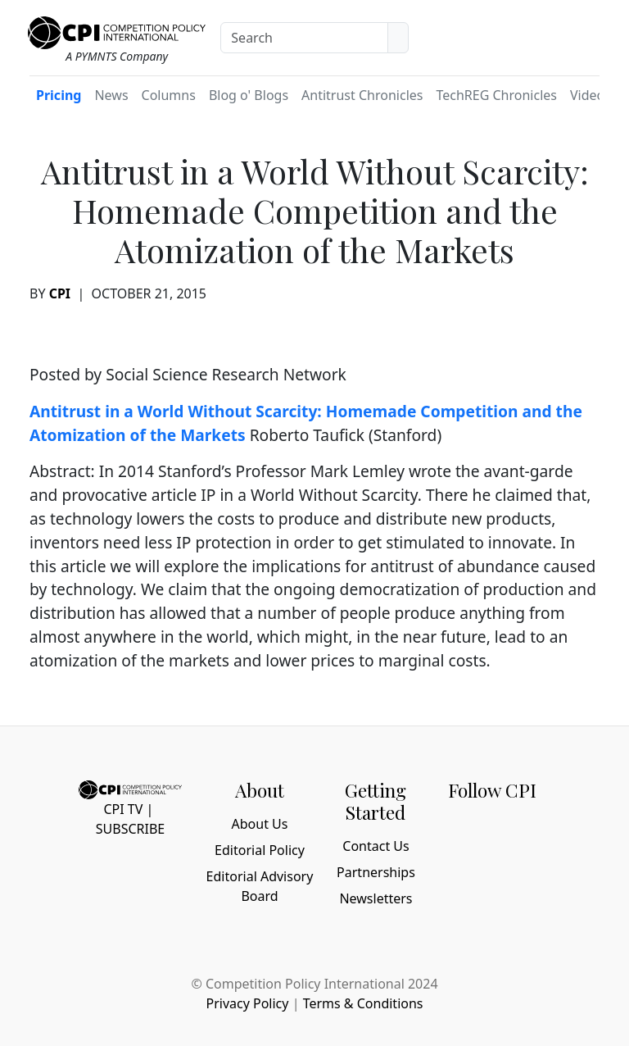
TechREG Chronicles (496, 95)
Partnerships (376, 872)
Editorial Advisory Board (260, 886)
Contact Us (375, 846)
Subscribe (130, 829)
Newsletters (375, 898)
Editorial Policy (260, 850)
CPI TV (123, 809)
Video (587, 95)
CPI (59, 293)
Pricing (58, 95)
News (111, 95)
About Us (260, 824)
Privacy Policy (247, 1003)
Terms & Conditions (363, 1003)
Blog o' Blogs (248, 95)
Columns (169, 95)
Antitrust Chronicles (362, 95)
